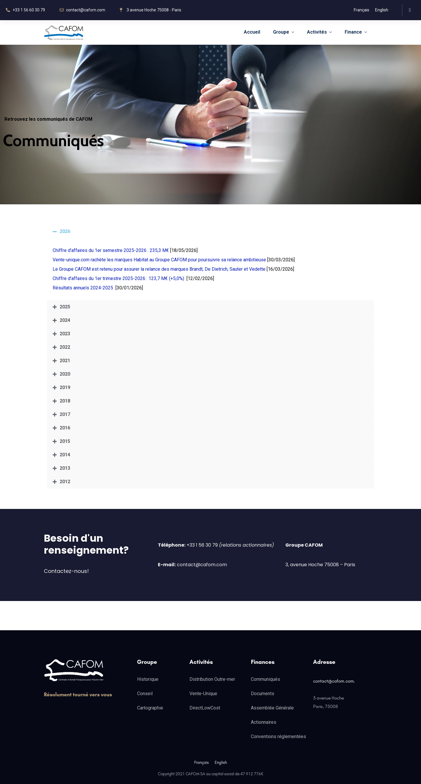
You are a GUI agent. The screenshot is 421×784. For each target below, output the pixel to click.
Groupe (281, 32)
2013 (65, 468)
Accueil (252, 32)
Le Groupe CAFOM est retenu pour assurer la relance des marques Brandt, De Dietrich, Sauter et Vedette (159, 269)
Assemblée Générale (272, 708)
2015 (65, 441)
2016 (65, 428)
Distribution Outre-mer (212, 679)
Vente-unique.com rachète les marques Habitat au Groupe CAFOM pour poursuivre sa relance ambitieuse (159, 260)
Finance (353, 32)
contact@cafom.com (333, 681)
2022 (65, 347)
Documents (262, 693)
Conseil (145, 693)
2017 (65, 414)
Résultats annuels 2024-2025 (83, 288)
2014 (65, 454)
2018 (65, 401)
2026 (65, 231)
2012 (65, 481)
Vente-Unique (203, 693)
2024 (65, 320)
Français (361, 10)
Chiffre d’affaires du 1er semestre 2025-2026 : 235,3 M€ (111, 250)
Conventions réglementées (278, 736)
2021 (65, 360)
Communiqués (265, 679)
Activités (317, 32)
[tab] (210, 231)
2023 (65, 333)
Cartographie (150, 708)
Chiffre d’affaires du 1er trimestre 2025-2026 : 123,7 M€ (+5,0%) (118, 278)
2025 (65, 307)
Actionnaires (263, 722)
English (381, 10)
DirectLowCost (204, 708)
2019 (65, 387)
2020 (65, 374)
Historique (147, 679)
